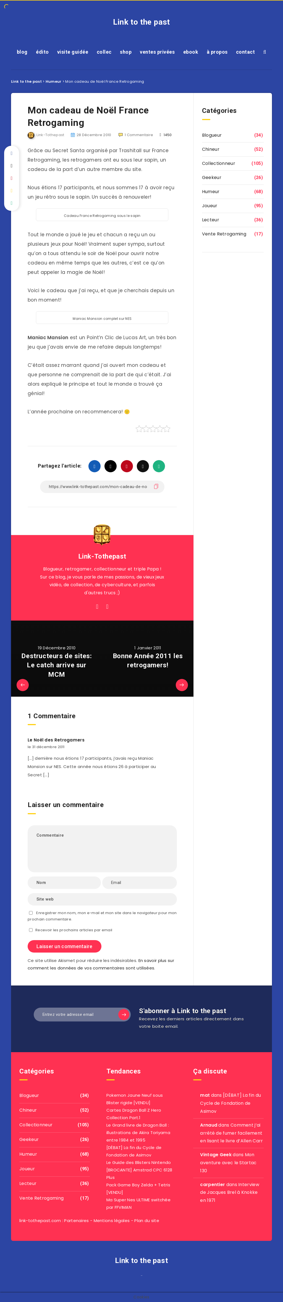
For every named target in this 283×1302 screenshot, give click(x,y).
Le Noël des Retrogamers (56, 740)
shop (126, 52)
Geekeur (211, 177)
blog (22, 52)
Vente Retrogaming (224, 234)
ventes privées (157, 52)
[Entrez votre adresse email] (82, 1014)
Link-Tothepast (102, 556)
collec (104, 52)
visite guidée (72, 52)
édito (42, 52)
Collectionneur (218, 163)
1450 (166, 135)
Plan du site (146, 1220)
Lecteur (210, 220)
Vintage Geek (216, 1154)
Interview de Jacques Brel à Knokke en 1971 (229, 1192)
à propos (217, 52)
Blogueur (212, 135)
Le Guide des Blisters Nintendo (138, 1162)
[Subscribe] (123, 1014)
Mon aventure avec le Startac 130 (228, 1162)
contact (245, 52)
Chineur (210, 149)
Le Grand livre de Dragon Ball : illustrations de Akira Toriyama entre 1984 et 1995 (138, 1132)
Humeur (211, 191)
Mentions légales (112, 1220)
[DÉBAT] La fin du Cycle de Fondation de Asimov (230, 1103)
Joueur (210, 206)
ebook (190, 52)
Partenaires (76, 1220)
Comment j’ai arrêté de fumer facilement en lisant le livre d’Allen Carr (231, 1133)
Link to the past (141, 22)
